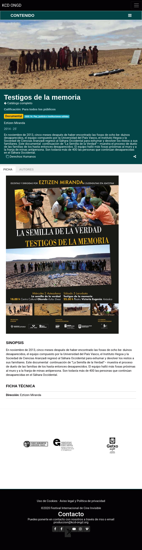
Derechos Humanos (23, 156)
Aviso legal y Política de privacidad (82, 501)
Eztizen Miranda (14, 123)
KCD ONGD (11, 5)
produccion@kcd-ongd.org (71, 522)
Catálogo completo (18, 103)
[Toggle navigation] (136, 5)
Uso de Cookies (47, 501)
